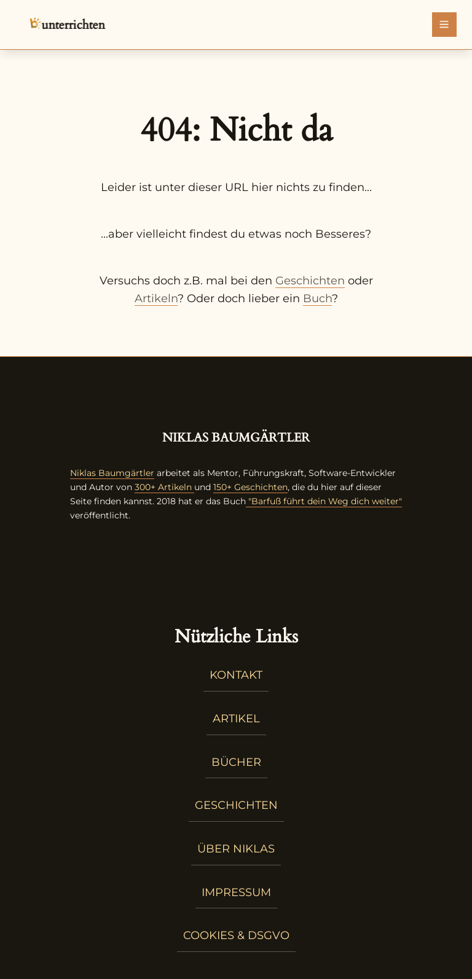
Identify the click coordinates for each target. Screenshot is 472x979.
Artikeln (156, 298)
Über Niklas (236, 849)
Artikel (236, 718)
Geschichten (310, 280)
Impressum (236, 892)
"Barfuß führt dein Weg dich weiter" (324, 501)
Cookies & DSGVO (236, 935)
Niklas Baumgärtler (112, 472)
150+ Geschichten (250, 487)
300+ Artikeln (163, 487)
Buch (317, 298)
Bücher (236, 762)
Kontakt (236, 675)
